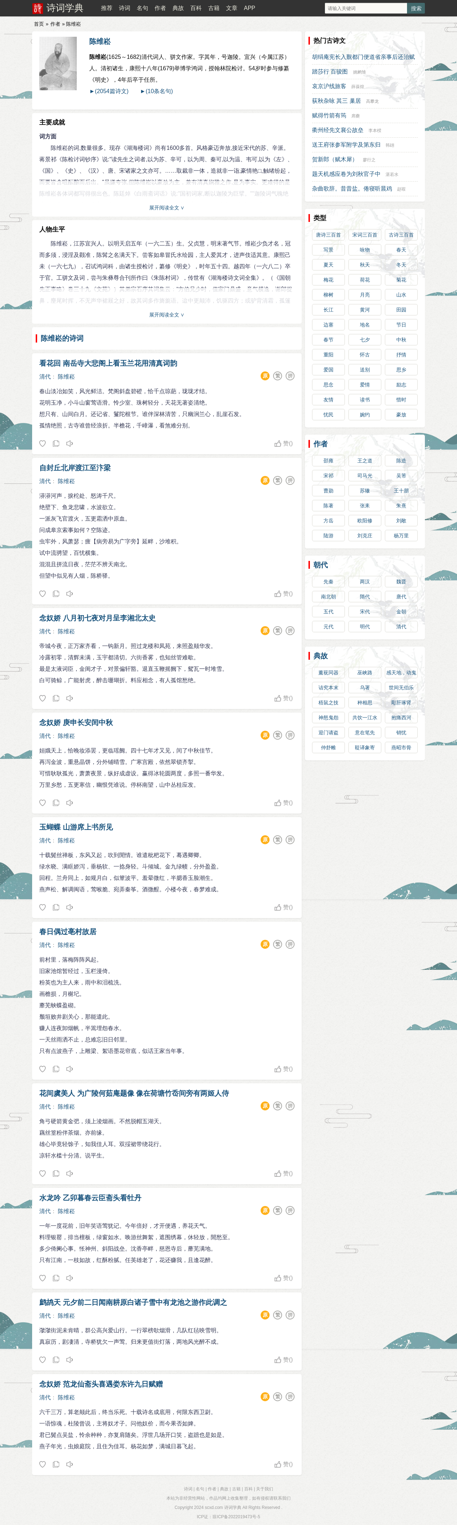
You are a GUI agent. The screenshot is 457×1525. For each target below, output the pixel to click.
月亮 (365, 295)
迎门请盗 (328, 732)
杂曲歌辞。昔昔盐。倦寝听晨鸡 (352, 189)
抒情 (401, 355)
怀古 (365, 355)
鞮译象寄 (365, 747)
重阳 (328, 355)
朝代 (320, 565)
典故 (178, 8)
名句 (142, 8)
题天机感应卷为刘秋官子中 (346, 174)
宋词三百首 (364, 235)
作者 (160, 8)
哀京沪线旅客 (329, 86)
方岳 (328, 520)
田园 (401, 310)
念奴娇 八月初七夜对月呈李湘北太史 (97, 618)
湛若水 (392, 174)
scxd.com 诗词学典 (223, 1507)
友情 (328, 399)
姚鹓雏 (359, 72)
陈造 (401, 460)
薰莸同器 (328, 672)
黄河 (365, 310)
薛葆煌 (357, 86)
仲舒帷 (328, 747)
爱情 (365, 384)
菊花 (401, 280)
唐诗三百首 (328, 235)
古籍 (214, 8)
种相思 (364, 702)
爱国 (328, 370)
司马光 (364, 475)
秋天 (365, 265)
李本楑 (374, 130)
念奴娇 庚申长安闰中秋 (76, 722)
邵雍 (328, 460)
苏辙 (365, 490)
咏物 (365, 250)
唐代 (401, 596)
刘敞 (401, 520)
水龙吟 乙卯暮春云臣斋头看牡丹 (90, 1198)
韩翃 (390, 145)
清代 (45, 377)
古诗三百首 (401, 235)
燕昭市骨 (401, 747)
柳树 (328, 295)
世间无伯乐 (401, 687)
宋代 (365, 611)
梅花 (328, 280)
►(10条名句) (156, 91)
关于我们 (264, 1488)
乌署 (365, 687)
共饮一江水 (364, 717)
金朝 (401, 611)
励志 (401, 384)
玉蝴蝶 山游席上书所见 (76, 827)
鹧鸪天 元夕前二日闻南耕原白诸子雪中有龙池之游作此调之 (133, 1302)
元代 (328, 626)
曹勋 (328, 490)
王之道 (364, 460)
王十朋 (401, 490)
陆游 (328, 535)
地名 (365, 325)
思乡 (401, 370)
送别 (365, 370)
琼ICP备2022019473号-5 (236, 1516)
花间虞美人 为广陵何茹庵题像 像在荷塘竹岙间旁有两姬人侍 (134, 1093)
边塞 (328, 325)
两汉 (365, 581)
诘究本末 (328, 687)
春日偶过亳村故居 (67, 932)
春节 (328, 340)
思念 (328, 384)
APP (249, 8)
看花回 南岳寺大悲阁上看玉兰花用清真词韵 (108, 363)
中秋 (401, 340)
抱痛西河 (401, 717)
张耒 (365, 505)
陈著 (328, 505)
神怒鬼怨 (328, 717)
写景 (328, 250)
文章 (231, 8)
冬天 (401, 265)
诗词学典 (65, 7)
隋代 (365, 596)
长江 (328, 310)
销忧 (401, 732)
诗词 (124, 8)
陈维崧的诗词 (62, 338)
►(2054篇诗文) (109, 91)
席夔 (355, 115)
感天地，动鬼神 (401, 674)
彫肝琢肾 (401, 702)
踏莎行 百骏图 (330, 72)
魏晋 (401, 581)
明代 (365, 626)
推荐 (106, 8)
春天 (401, 250)
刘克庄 (364, 535)
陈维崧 (100, 41)
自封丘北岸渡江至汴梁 (75, 468)
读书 (365, 399)
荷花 (365, 280)
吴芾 (401, 475)
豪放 (401, 414)
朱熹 (401, 505)
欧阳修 (364, 520)
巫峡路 (364, 672)
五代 (328, 611)
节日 (401, 325)
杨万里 (401, 535)
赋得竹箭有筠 (329, 115)
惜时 (401, 399)
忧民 (328, 414)
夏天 (328, 265)
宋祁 (328, 475)
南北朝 (328, 596)
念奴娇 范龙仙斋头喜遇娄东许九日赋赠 (101, 1384)
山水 (401, 295)
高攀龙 (372, 101)
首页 (39, 24)
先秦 (328, 581)
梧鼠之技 (328, 702)
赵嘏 (401, 189)
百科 (196, 8)
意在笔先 (365, 732)
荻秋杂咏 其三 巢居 (336, 101)
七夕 (365, 340)
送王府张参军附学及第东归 (346, 145)
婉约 (365, 414)
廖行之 (369, 159)
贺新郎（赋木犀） (335, 159)
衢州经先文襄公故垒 (337, 130)
